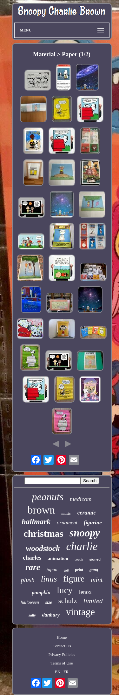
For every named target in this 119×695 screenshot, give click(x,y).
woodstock (43, 548)
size (48, 602)
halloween (30, 602)
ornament (67, 523)
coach (79, 559)
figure (73, 578)
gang (93, 569)
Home (62, 637)
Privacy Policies (61, 654)
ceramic (86, 512)
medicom (81, 499)
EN (57, 671)
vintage (80, 611)
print (79, 570)
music (66, 513)
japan (52, 569)
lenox (85, 592)
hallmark (36, 521)
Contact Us (61, 646)
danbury (51, 614)
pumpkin (41, 592)
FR (66, 671)
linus (49, 578)
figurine (93, 523)
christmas (43, 533)
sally (32, 615)
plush (27, 579)
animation (58, 558)
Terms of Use (62, 663)
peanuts (47, 496)
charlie (81, 546)
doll (66, 570)
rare (32, 567)
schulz (67, 601)
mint (96, 579)
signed (94, 559)
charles (32, 557)
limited (93, 601)
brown (41, 510)
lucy (65, 590)
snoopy (84, 533)
